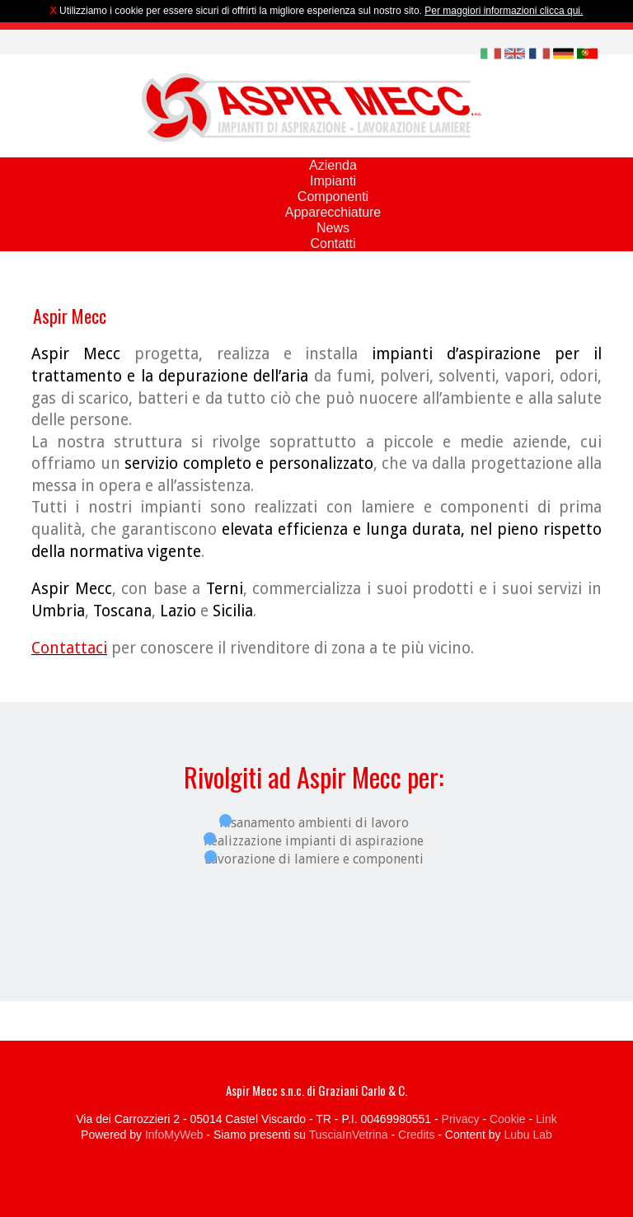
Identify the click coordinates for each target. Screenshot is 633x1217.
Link (546, 1119)
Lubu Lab (527, 1134)
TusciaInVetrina (348, 1134)
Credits (416, 1134)
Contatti (332, 243)
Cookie (508, 1119)
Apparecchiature (333, 212)
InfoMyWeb (174, 1134)
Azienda (333, 165)
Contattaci (69, 648)
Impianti (333, 181)
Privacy (461, 1119)
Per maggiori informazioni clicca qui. (503, 10)
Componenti (333, 197)
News (332, 228)
